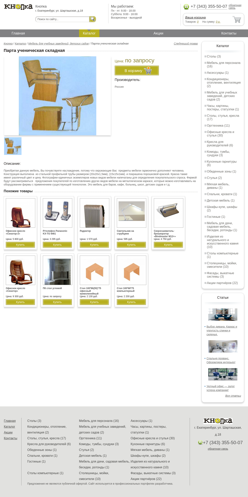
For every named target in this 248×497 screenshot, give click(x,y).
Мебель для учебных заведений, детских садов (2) (222, 96)
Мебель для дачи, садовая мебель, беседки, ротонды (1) (222, 226)
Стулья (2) (214, 177)
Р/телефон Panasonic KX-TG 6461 (55, 232)
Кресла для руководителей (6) (220, 143)
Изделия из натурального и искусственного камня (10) (223, 242)
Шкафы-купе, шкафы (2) (148, 455)
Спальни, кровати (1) (222, 194)
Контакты (228, 33)
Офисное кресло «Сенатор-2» (15, 232)
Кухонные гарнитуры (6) (148, 444)
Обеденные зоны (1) (221, 171)
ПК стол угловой (52, 288)
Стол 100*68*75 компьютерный (125, 289)
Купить (20, 244)
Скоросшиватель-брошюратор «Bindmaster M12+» (165, 234)
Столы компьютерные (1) (45, 473)
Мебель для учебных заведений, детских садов (58, 43)
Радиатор (85, 231)
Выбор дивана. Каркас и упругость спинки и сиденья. (222, 330)
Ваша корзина (195, 17)
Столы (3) (214, 56)
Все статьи (233, 395)
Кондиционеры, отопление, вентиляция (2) (224, 82)
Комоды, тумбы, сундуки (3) (218, 153)
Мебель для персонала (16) (99, 420)
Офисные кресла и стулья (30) (220, 133)
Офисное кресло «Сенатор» (15, 289)
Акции (158, 33)
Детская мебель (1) (220, 200)
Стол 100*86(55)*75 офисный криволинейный (90, 291)
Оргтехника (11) (218, 125)
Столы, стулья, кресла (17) (46, 438)
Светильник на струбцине (125, 232)
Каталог (89, 33)
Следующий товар (186, 43)
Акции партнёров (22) (222, 283)
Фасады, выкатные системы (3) (220, 274)
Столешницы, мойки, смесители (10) (222, 265)
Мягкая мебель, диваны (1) (218, 186)
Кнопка (8, 43)
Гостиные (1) (216, 216)
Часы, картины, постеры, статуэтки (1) (223, 107)
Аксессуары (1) (218, 72)
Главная (18, 33)
